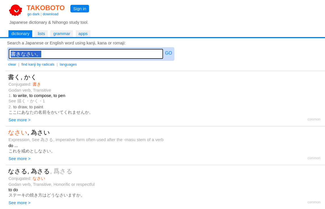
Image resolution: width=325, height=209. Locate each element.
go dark (33, 14)
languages (68, 64)
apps (83, 33)
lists (41, 33)
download (50, 14)
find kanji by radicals (38, 64)
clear (12, 64)
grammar (61, 33)
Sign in (79, 8)
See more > (19, 119)
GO (168, 53)
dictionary (20, 33)
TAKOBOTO (46, 8)
